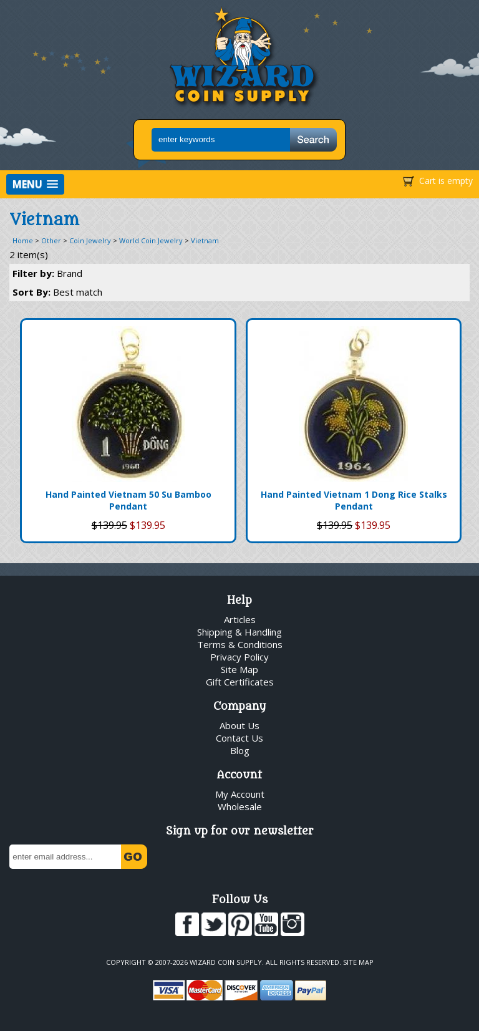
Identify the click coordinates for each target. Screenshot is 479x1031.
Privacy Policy (239, 657)
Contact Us (239, 738)
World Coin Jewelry (151, 240)
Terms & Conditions (240, 644)
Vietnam (205, 240)
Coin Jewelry (90, 240)
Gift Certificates (240, 681)
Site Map (239, 669)
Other (51, 240)
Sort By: (57, 292)
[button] (35, 184)
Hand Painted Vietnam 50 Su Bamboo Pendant (128, 500)
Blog (239, 750)
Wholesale (240, 806)
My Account (239, 794)
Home (22, 240)
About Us (239, 725)
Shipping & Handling (239, 632)
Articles (240, 619)
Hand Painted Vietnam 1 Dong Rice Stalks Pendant (354, 500)
